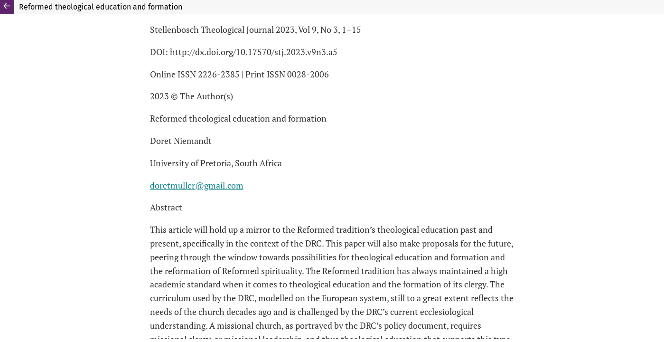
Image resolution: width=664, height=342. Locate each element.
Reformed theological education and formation (100, 6)
